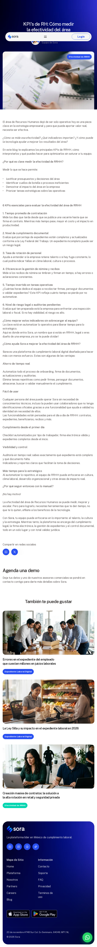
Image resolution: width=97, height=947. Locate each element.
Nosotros (12, 882)
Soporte (43, 875)
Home (10, 868)
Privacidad (44, 888)
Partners (12, 888)
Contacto (43, 868)
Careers (11, 895)
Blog (9, 901)
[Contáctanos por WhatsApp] (70, 937)
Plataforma (13, 875)
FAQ (40, 882)
